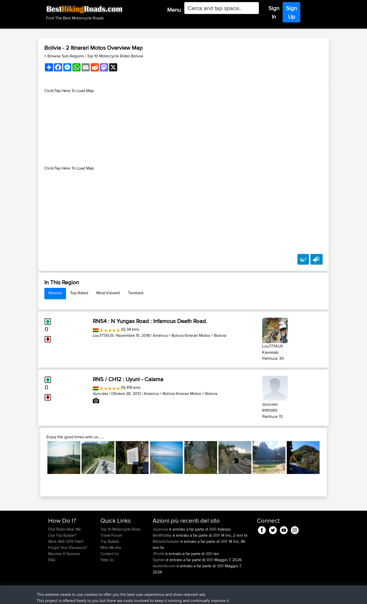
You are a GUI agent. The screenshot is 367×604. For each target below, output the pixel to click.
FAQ (51, 559)
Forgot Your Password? (67, 547)
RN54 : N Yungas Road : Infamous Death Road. (150, 321)
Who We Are (110, 547)
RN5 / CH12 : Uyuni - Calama (128, 379)
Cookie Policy (141, 596)
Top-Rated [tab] (79, 293)
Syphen (159, 559)
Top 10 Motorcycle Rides (120, 529)
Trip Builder (109, 541)
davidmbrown (165, 566)
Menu (174, 10)
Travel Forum (111, 535)
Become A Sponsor (64, 553)
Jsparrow (161, 529)
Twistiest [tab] (135, 293)
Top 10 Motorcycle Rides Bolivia (115, 56)
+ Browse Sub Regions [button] (64, 56)
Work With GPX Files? (66, 541)
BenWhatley (163, 535)
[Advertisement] (183, 129)
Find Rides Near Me (64, 529)
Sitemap (95, 596)
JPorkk (159, 553)
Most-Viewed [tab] (108, 293)
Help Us (107, 559)
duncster (100, 393)
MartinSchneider (166, 541)
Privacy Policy (116, 596)
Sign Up (291, 12)
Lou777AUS (103, 335)
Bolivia (220, 335)
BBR (212, 529)
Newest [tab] (55, 293)
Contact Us (109, 553)
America (160, 335)
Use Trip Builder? (62, 535)
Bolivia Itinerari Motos (191, 335)
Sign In (273, 12)
